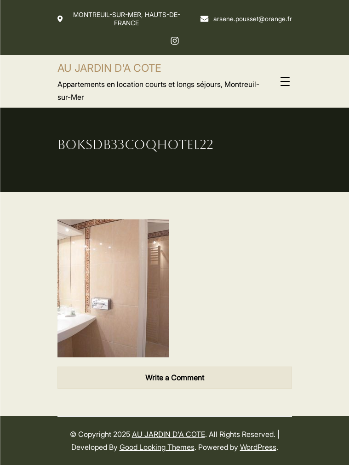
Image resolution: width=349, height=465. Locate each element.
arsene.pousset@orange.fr (246, 19)
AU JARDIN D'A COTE (109, 68)
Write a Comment (174, 377)
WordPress (258, 447)
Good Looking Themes (157, 447)
